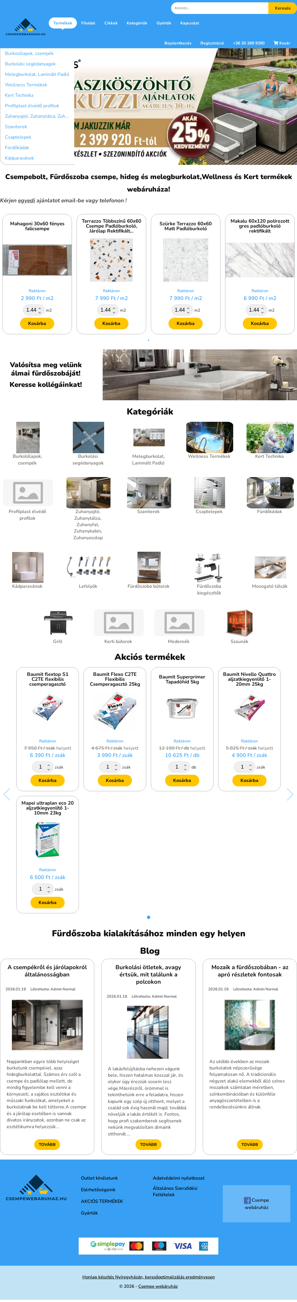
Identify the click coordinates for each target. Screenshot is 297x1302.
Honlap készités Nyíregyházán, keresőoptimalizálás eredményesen (148, 1277)
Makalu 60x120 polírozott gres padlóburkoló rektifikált (260, 226)
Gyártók (164, 23)
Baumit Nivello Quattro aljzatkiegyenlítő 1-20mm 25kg (249, 679)
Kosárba (37, 323)
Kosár (282, 43)
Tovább (47, 1144)
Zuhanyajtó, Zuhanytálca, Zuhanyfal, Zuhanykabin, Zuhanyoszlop (40, 116)
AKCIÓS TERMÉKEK (102, 1201)
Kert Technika (19, 95)
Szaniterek (16, 127)
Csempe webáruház (256, 1204)
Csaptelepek (18, 137)
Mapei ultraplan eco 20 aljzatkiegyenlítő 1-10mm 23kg (47, 808)
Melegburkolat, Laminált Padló (37, 74)
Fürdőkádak (17, 147)
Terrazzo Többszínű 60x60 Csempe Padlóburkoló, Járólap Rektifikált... (111, 226)
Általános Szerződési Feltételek (175, 1191)
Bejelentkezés (177, 43)
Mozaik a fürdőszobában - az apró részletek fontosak (249, 971)
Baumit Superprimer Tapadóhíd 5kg (182, 679)
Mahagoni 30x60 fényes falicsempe (37, 226)
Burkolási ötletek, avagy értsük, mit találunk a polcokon (148, 974)
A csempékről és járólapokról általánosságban (47, 971)
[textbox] (234, 8)
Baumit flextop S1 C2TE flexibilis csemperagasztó (47, 679)
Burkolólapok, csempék (29, 53)
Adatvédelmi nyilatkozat (178, 1178)
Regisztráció (212, 43)
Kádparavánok (19, 158)
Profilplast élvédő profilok (32, 106)
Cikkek (111, 23)
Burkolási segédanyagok (30, 64)
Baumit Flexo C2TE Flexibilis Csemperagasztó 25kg (115, 679)
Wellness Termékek (26, 85)
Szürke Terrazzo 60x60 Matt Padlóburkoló (186, 226)
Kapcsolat (189, 23)
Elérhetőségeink (98, 1190)
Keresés (283, 8)
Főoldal (88, 23)
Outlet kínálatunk (99, 1178)
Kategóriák (137, 23)
